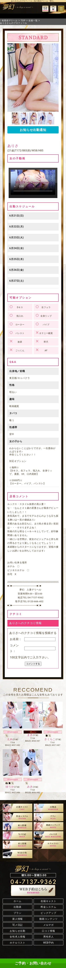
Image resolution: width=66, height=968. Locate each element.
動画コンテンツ (48, 918)
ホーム (17, 901)
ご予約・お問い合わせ (33, 963)
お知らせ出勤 (17, 930)
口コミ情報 (48, 930)
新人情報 (17, 918)
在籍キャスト (48, 901)
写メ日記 (17, 924)
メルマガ (48, 924)
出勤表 (17, 907)
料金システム (48, 907)
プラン (17, 912)
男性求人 (48, 936)
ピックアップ (48, 912)
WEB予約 (48, 942)
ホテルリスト (17, 942)
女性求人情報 (17, 936)
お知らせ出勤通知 (33, 130)
